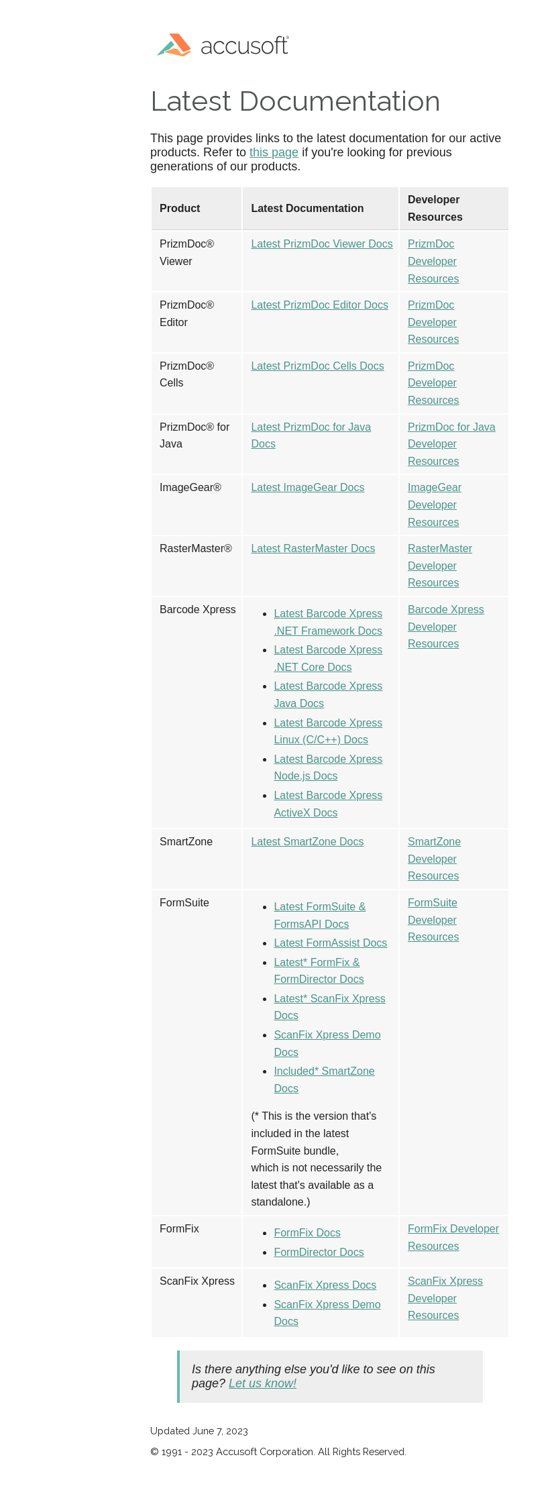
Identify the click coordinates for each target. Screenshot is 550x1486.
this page (274, 152)
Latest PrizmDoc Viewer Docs (321, 244)
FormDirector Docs (319, 1252)
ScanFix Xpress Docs (325, 1285)
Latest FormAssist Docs (330, 943)
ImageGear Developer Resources (434, 504)
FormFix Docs (307, 1232)
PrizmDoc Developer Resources (433, 261)
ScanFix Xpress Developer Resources (445, 1298)
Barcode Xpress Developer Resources (446, 626)
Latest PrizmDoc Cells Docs (317, 366)
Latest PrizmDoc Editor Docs (319, 305)
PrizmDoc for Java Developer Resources (452, 444)
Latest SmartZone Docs (307, 841)
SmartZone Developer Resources (434, 859)
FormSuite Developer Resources (433, 920)
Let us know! (262, 1383)
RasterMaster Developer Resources (440, 565)
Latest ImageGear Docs (307, 487)
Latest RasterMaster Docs (313, 548)
